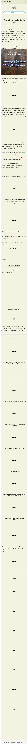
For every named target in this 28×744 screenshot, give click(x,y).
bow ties (10, 251)
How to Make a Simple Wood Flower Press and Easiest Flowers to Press (14, 363)
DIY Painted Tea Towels (14, 471)
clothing (17, 251)
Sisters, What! (10, 742)
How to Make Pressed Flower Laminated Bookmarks (14, 425)
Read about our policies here (13, 551)
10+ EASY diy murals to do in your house (14, 448)
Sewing (4, 253)
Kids (22, 251)
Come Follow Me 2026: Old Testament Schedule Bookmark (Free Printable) (14, 495)
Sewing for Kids (13, 253)
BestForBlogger (21, 742)
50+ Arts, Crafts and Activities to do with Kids (14, 401)
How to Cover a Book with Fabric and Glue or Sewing (14, 519)
